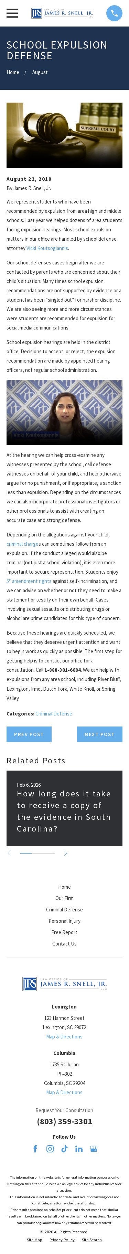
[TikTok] (64, 1148)
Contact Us (64, 943)
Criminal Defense (53, 713)
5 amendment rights (29, 581)
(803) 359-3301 (64, 1121)
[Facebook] (35, 1148)
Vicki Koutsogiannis (47, 248)
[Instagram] (50, 1148)
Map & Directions (64, 1036)
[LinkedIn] (79, 1148)
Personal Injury (64, 921)
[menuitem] (34, 1240)
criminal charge (23, 544)
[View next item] (65, 853)
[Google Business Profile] (93, 1148)
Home (64, 887)
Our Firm (64, 898)
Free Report (64, 932)
